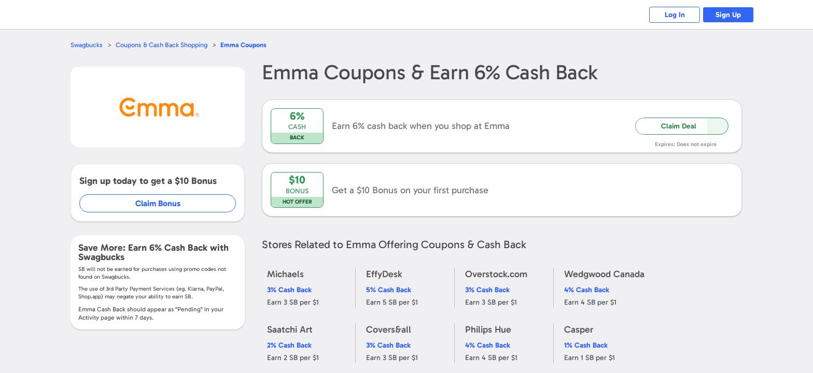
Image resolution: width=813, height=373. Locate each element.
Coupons (243, 45)
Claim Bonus (158, 203)
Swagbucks (87, 45)
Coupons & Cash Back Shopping (161, 45)
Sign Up (728, 14)
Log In (674, 14)
